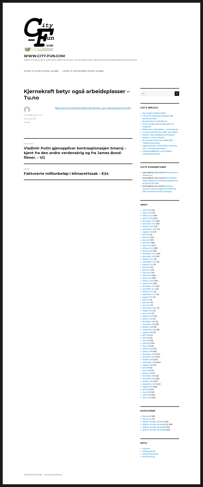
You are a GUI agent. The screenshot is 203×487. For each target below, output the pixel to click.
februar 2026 (148, 216)
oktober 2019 (147, 327)
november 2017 (148, 379)
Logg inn (146, 448)
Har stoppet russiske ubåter (154, 113)
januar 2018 (147, 373)
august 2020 (147, 311)
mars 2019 (146, 346)
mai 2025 (146, 240)
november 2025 (149, 224)
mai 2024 (146, 273)
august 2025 (147, 232)
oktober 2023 (148, 292)
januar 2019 (147, 351)
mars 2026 (147, 213)
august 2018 (147, 365)
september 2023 (149, 294)
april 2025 (146, 243)
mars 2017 (146, 398)
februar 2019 (147, 349)
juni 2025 (146, 237)
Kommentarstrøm (150, 454)
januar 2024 (147, 283)
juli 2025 (146, 235)
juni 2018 (146, 368)
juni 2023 (146, 302)
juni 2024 (146, 270)
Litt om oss (147, 419)
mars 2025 (146, 245)
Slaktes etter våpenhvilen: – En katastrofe (160, 129)
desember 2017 (148, 376)
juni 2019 (146, 338)
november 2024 (149, 256)
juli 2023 (146, 300)
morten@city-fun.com (33, 115)
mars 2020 (147, 313)
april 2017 (146, 395)
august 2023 (147, 297)
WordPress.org (148, 457)
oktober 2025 (148, 226)
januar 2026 (147, 218)
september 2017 (149, 384)
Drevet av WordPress (53, 475)
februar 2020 (148, 316)
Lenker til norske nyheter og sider (41, 71)
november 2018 (148, 357)
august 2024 (147, 264)
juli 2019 (145, 335)
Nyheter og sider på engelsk (154, 424)
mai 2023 (146, 305)
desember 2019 (148, 321)
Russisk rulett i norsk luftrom (154, 121)
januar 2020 (147, 319)
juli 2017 (145, 389)
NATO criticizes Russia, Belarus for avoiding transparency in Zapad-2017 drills (160, 181)
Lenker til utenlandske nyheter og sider (83, 71)
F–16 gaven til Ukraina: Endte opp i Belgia (160, 132)
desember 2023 (149, 286)
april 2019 (146, 343)
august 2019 (147, 332)
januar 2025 (147, 251)
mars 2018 (146, 370)
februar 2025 (147, 248)
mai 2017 (146, 392)
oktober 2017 (147, 381)
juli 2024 (146, 267)
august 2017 (147, 387)
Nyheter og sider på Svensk (154, 430)
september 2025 (149, 229)
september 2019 (149, 330)
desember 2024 (149, 254)
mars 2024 (147, 278)
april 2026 (146, 210)
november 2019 (148, 324)
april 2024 (146, 275)
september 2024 (149, 262)
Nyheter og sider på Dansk (153, 422)
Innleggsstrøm (148, 451)
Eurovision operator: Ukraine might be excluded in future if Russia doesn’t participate (159, 189)
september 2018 (149, 362)
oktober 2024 (148, 259)
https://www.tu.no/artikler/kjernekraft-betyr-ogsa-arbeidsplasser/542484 (93, 108)
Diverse (27, 122)
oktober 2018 (147, 360)
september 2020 (149, 308)
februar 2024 (148, 281)
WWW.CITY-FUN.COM (44, 56)
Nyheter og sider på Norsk (153, 427)
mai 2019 (146, 341)
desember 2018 (148, 354)
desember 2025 (149, 221)
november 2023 (149, 289)
